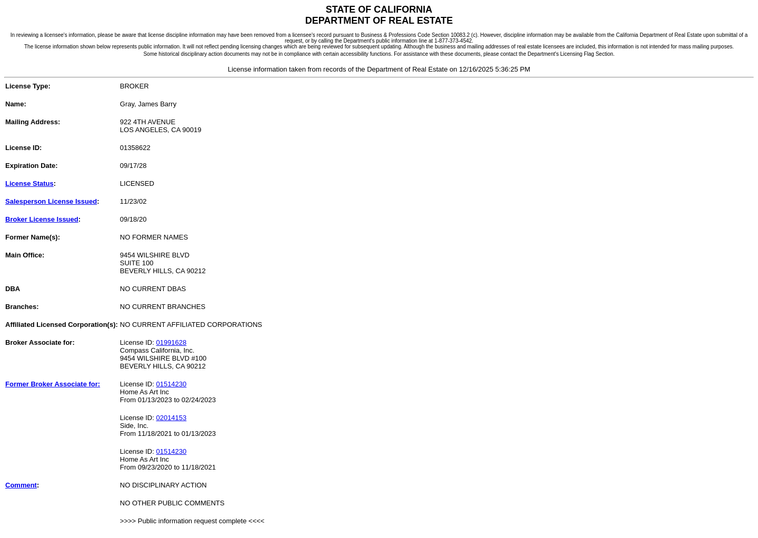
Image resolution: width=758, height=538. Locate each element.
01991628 (171, 342)
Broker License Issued (41, 219)
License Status (29, 183)
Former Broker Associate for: (52, 384)
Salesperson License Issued (51, 201)
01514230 (171, 384)
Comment (21, 485)
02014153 (171, 418)
